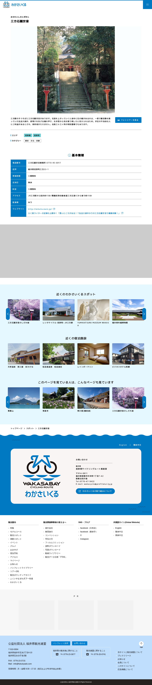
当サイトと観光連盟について (130, 652)
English (123, 445)
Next (144, 314)
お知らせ (14, 564)
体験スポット (16, 539)
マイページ (15, 561)
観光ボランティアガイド (20, 575)
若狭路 (28, 135)
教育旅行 (49, 532)
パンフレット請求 (60, 643)
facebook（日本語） (88, 528)
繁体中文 (137, 445)
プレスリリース (124, 656)
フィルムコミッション (54, 542)
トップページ (16, 428)
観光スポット (16, 535)
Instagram (84, 539)
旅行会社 (49, 528)
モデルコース (16, 532)
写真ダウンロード (52, 550)
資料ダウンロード (52, 546)
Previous (8, 314)
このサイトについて (126, 666)
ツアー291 (14, 571)
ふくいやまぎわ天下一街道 (21, 579)
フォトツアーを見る (129, 120)
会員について (123, 662)
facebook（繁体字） (88, 532)
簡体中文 (119, 535)
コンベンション (52, 535)
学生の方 (49, 539)
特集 (12, 528)
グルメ (13, 546)
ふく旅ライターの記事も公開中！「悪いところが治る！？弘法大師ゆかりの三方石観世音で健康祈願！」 (74, 213)
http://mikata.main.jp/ (40, 209)
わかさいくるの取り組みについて (97, 491)
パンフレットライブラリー (21, 568)
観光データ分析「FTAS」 (56, 557)
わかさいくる (14, 5)
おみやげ (14, 550)
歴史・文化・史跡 (32, 141)
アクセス (14, 557)
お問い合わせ (79, 643)
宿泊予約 (14, 553)
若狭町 (37, 135)
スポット (30, 428)
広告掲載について (125, 669)
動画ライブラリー (52, 553)
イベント (14, 542)
